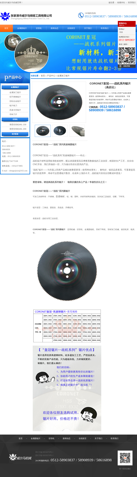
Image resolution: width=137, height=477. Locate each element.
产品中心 (15, 77)
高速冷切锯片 (15, 110)
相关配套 (15, 134)
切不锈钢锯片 (15, 97)
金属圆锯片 (22, 28)
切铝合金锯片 (15, 101)
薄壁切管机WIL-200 (17, 129)
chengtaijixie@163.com (18, 171)
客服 (121, 32)
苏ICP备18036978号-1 (44, 452)
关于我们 (88, 28)
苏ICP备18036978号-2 (44, 455)
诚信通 (111, 3)
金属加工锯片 (15, 92)
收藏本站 (121, 3)
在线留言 (71, 28)
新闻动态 (54, 28)
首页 (43, 76)
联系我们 (132, 3)
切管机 (39, 28)
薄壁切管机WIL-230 (17, 124)
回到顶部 (127, 66)
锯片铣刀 (13, 105)
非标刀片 (13, 114)
